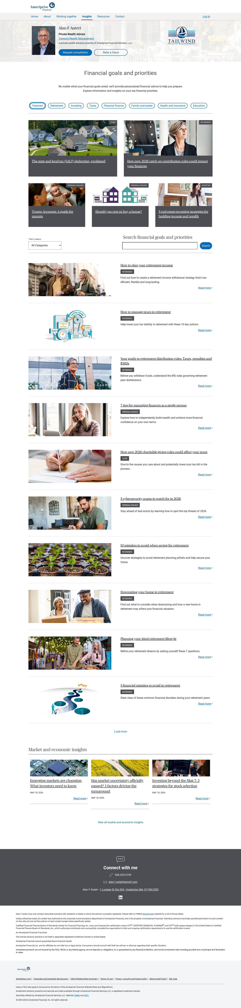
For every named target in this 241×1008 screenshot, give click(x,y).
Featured (37, 105)
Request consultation (75, 52)
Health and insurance (172, 105)
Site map (173, 979)
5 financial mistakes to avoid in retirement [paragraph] (150, 685)
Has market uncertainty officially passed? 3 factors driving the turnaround (117, 786)
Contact (120, 16)
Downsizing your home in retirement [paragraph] (147, 592)
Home (34, 16)
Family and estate (141, 105)
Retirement (56, 105)
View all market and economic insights (120, 822)
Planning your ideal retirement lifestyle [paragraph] (148, 639)
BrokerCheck (148, 914)
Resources (103, 16)
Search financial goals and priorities (157, 237)
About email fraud (157, 979)
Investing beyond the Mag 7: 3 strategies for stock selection (175, 783)
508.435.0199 (123, 875)
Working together (66, 16)
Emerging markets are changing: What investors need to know (56, 783)
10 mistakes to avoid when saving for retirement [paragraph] (154, 545)
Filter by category (35, 239)
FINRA (77, 995)
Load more (120, 731)
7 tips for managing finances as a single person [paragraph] (153, 405)
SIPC (86, 995)
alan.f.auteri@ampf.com (123, 882)
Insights (87, 16)
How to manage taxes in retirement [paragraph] (145, 312)
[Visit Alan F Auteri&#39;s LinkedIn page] (120, 897)
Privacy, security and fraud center (131, 979)
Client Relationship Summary (84, 979)
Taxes (92, 105)
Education (199, 105)
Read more (204, 287)
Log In (206, 16)
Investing (76, 105)
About (47, 16)
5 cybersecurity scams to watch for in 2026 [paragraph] (150, 498)
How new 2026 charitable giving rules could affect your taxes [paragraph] (163, 452)
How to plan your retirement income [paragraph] (146, 265)
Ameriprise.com (23, 979)
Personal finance (114, 105)
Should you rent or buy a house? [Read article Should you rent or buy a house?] (118, 211)
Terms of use (106, 979)
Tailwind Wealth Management (76, 38)
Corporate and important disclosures (50, 979)
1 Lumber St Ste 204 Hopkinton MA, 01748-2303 (129, 889)
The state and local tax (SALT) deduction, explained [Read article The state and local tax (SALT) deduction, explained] (68, 161)
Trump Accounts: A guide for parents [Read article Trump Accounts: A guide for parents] (52, 214)
